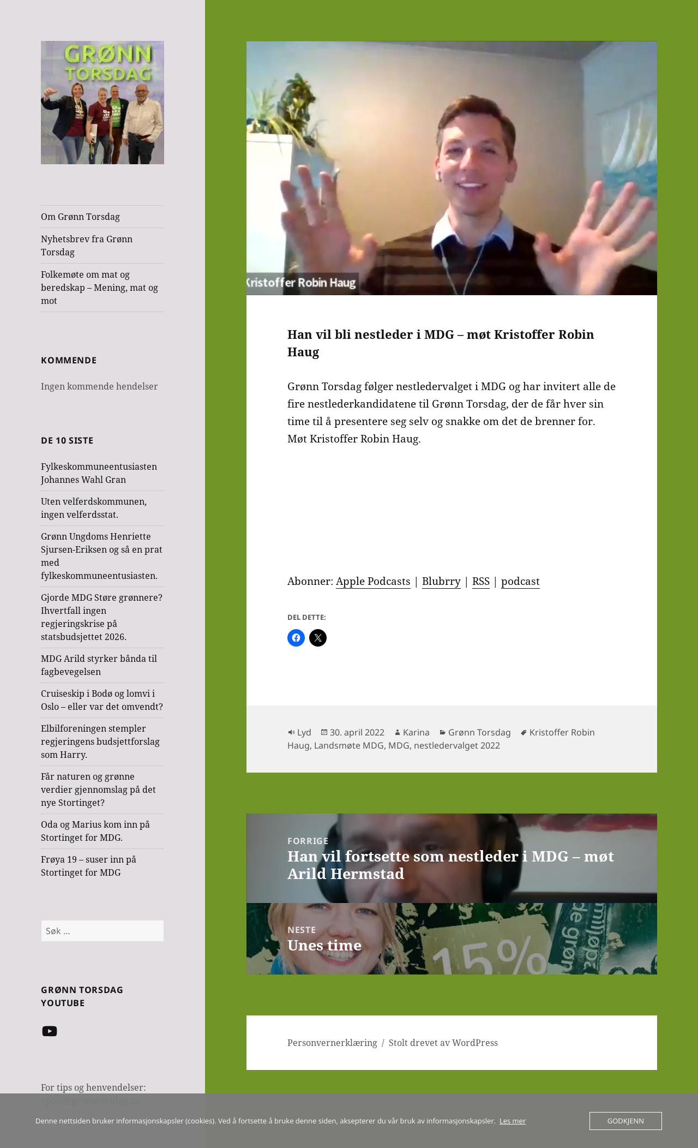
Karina (416, 732)
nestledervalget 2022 (457, 745)
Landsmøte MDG (349, 745)
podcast (520, 581)
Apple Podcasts (373, 581)
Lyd (304, 732)
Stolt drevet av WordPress (443, 1043)
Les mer (513, 1121)
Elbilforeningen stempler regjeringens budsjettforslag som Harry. (100, 741)
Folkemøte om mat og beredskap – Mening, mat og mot (99, 287)
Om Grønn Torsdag (80, 217)
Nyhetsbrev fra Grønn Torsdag (87, 245)
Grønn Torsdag (479, 732)
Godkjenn (625, 1121)
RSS (481, 581)
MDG (399, 745)
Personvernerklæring (332, 1043)
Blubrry (441, 581)
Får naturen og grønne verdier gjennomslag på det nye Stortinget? (98, 789)
